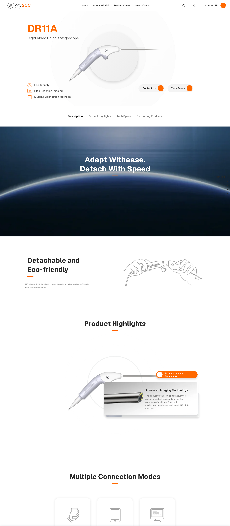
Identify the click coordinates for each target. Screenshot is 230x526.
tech (222, 189)
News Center (142, 5)
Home (85, 5)
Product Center (122, 5)
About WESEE (101, 5)
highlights (218, 185)
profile (221, 177)
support (220, 193)
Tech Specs (124, 116)
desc (222, 181)
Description (75, 116)
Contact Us (211, 5)
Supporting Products (149, 116)
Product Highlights (99, 116)
